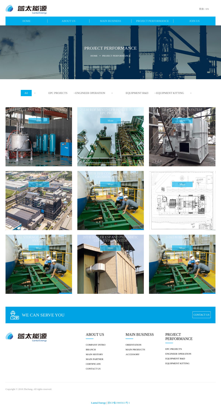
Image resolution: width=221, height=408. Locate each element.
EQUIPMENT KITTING (175, 93)
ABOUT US (68, 21)
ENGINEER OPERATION (96, 93)
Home (95, 55)
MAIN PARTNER (94, 357)
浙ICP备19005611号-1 (119, 401)
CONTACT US (201, 313)
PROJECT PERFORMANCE (152, 21)
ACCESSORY (133, 352)
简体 (201, 9)
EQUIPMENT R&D (136, 93)
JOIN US (194, 21)
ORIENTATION (133, 343)
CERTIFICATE (93, 362)
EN (207, 9)
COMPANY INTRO (95, 343)
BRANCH (91, 347)
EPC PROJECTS (58, 93)
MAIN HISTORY (94, 352)
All (34, 93)
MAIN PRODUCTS (135, 347)
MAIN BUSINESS (110, 21)
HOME (26, 21)
